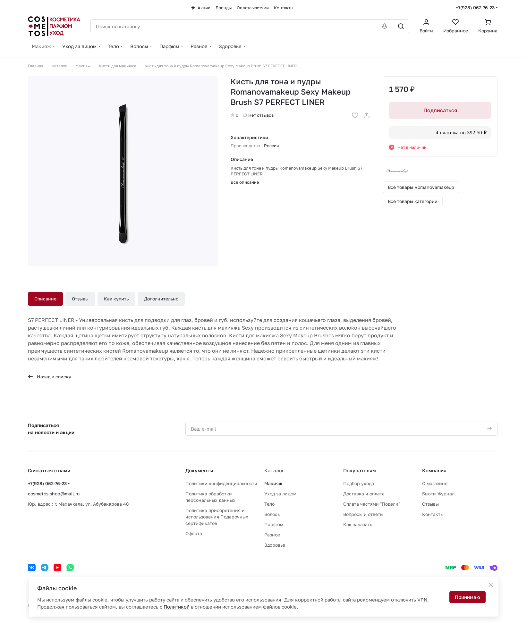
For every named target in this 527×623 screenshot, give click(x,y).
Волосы (272, 514)
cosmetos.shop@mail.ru (54, 493)
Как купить (116, 298)
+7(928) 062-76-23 (475, 7)
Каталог (274, 470)
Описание (45, 298)
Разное (272, 534)
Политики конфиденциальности (221, 483)
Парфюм (273, 524)
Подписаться (440, 110)
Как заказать (357, 524)
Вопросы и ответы (363, 514)
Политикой (177, 607)
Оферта (193, 533)
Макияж (273, 483)
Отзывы (80, 298)
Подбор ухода (358, 483)
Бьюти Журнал (438, 493)
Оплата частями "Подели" (371, 504)
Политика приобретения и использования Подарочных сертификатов (216, 517)
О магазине (434, 483)
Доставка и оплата (364, 493)
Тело (269, 504)
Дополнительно (161, 298)
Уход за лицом (280, 493)
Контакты (433, 514)
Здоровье (274, 545)
